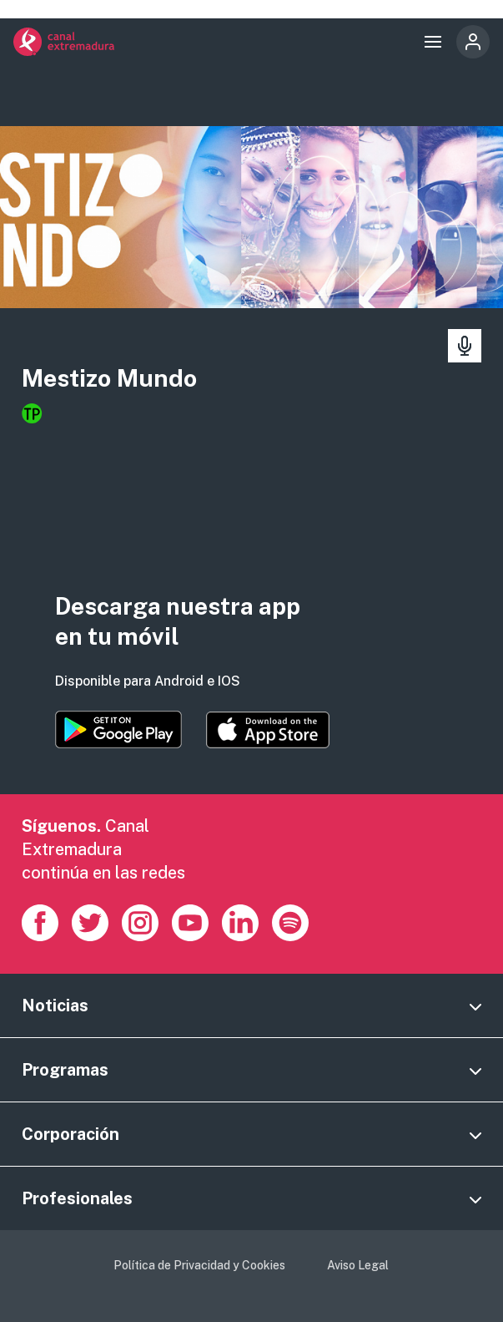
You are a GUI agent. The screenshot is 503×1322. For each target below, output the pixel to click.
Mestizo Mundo (109, 378)
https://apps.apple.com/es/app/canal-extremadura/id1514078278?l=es (267, 730)
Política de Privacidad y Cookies (199, 1265)
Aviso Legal (358, 1265)
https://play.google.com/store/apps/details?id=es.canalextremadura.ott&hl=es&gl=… (118, 729)
